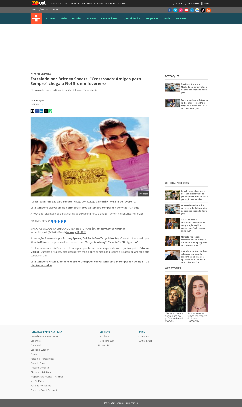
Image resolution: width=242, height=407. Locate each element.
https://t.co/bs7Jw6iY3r (110, 228)
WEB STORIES (173, 268)
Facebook (169, 10)
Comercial (36, 345)
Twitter (175, 10)
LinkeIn (191, 10)
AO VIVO (50, 18)
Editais (34, 354)
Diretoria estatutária (41, 372)
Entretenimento (110, 18)
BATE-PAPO (192, 3)
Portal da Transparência (42, 359)
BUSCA (177, 3)
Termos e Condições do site (45, 390)
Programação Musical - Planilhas (47, 377)
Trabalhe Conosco (40, 368)
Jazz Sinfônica (132, 18)
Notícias (76, 18)
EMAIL (205, 3)
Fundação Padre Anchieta (45, 9)
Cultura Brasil (145, 341)
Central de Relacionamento (44, 336)
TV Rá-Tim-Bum (106, 341)
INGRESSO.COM (59, 3)
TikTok (202, 10)
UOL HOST (75, 3)
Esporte (91, 18)
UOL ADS (121, 3)
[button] (32, 111)
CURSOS (98, 3)
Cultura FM (143, 336)
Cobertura (36, 341)
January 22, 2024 (76, 232)
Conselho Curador (40, 350)
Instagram (180, 10)
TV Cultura (36, 18)
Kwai (208, 10)
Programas (152, 18)
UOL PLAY (110, 3)
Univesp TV (103, 345)
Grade (167, 18)
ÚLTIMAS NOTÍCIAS (177, 183)
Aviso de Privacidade (41, 386)
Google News (197, 10)
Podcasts (181, 18)
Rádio (63, 18)
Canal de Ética (38, 363)
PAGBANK (87, 3)
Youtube (186, 10)
